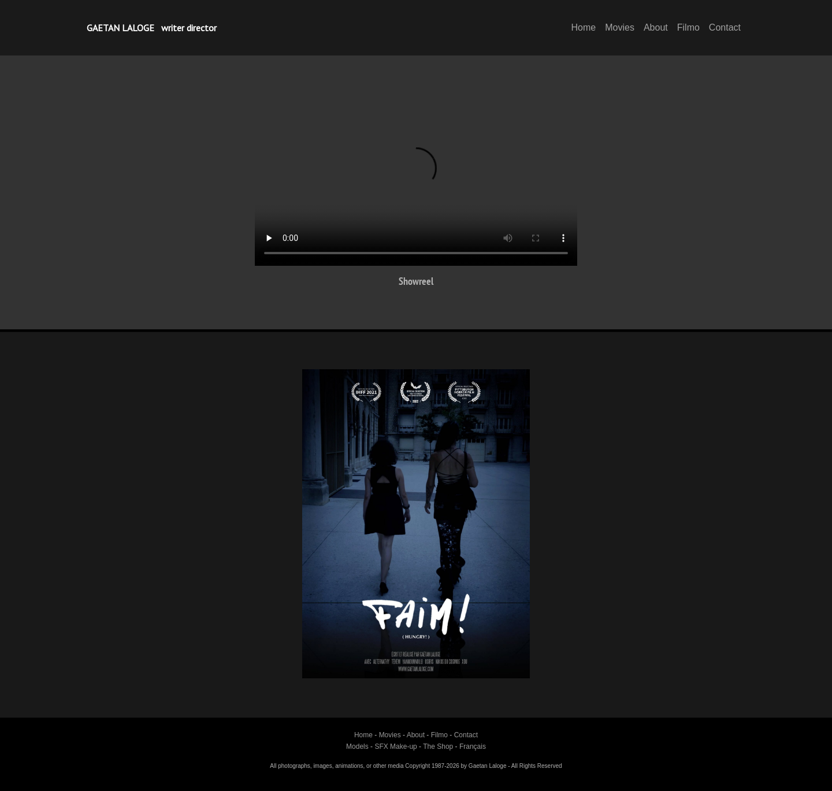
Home (583, 27)
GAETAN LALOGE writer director (152, 28)
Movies (619, 27)
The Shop (438, 746)
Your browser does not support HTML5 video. (416, 175)
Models (357, 746)
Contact (725, 27)
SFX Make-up (395, 746)
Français (472, 746)
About (656, 27)
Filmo (688, 27)
